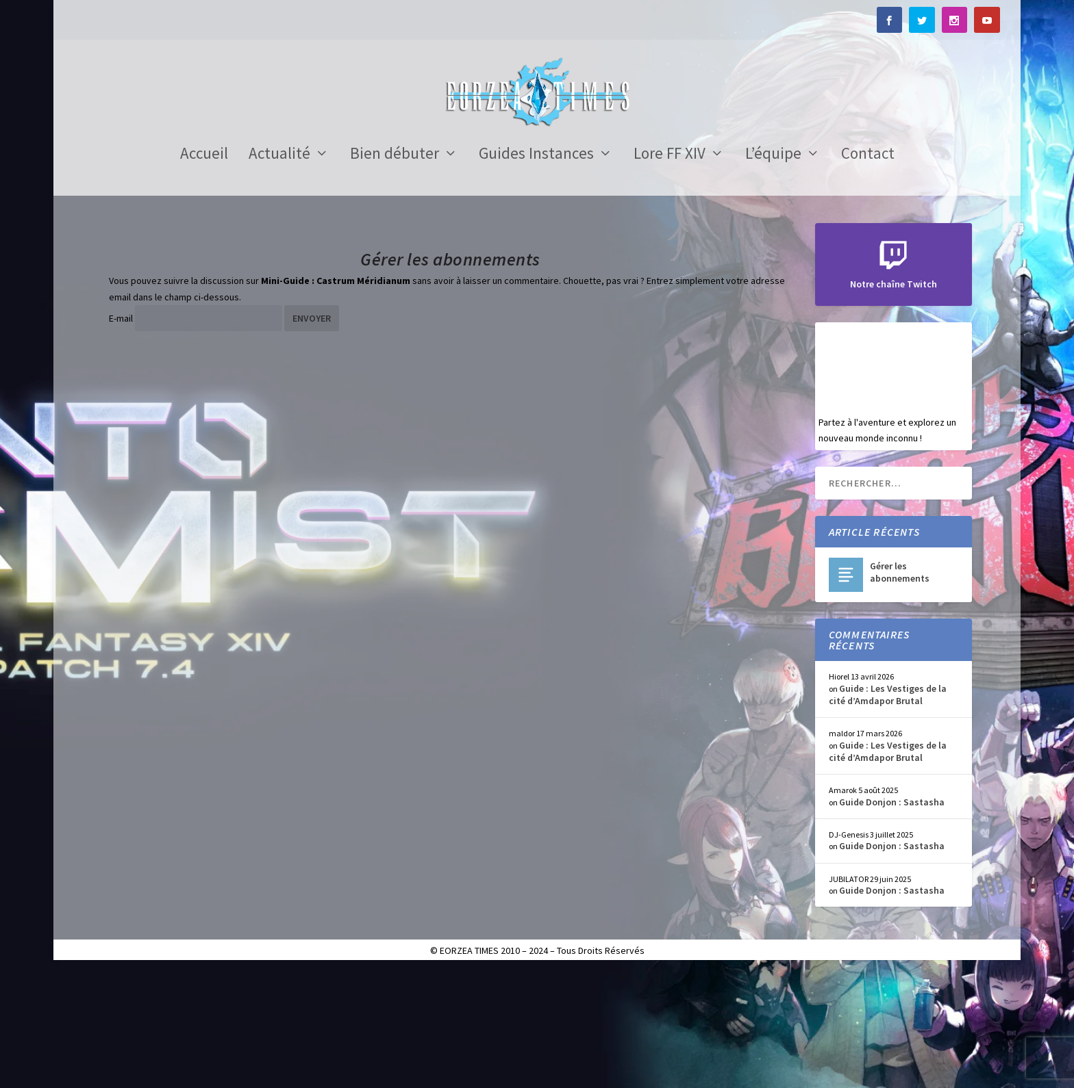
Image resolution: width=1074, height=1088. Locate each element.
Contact (868, 273)
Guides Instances (536, 273)
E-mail (121, 436)
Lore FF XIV (669, 273)
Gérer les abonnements (899, 689)
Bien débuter (394, 273)
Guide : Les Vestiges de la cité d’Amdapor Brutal (888, 811)
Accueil (204, 273)
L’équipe (773, 273)
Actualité (279, 273)
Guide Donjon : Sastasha (892, 919)
